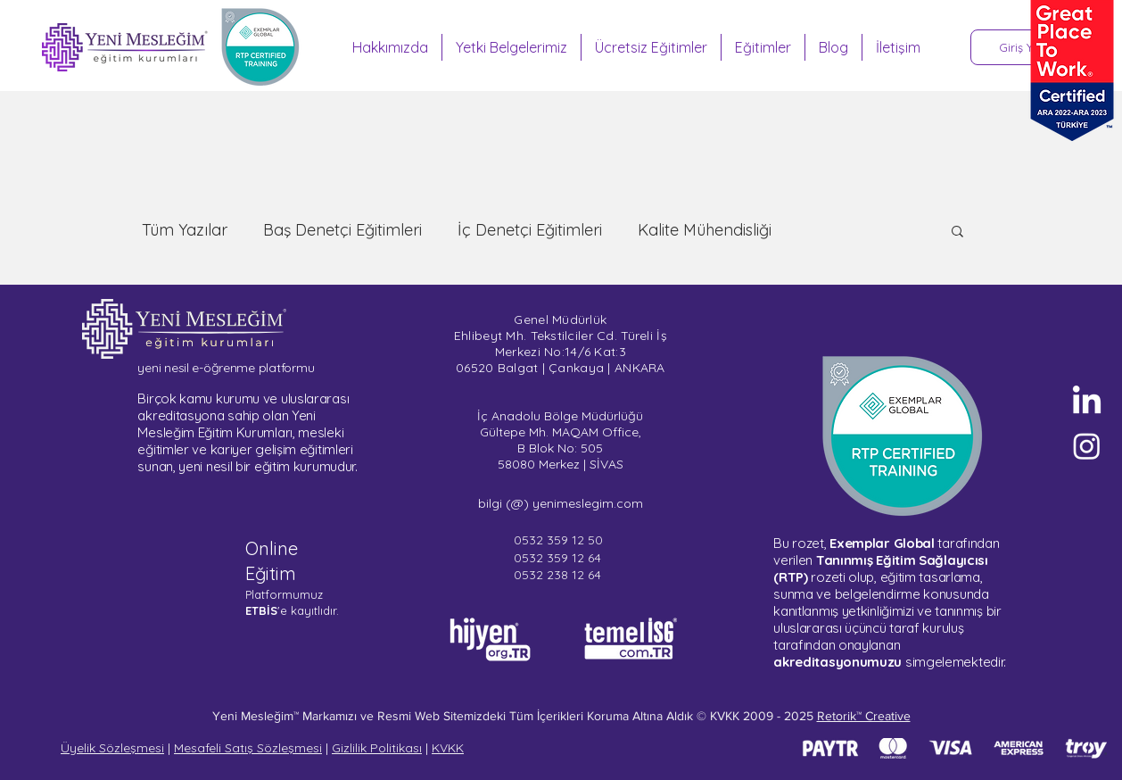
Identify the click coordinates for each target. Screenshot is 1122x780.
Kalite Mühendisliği (704, 230)
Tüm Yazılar (184, 230)
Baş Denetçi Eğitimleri (342, 230)
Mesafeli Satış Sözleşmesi (248, 748)
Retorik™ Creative (864, 716)
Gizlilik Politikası (377, 748)
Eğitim (270, 573)
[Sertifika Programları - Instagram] (1086, 445)
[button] (957, 232)
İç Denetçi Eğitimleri (530, 230)
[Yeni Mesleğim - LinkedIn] (1086, 402)
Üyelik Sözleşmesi (112, 748)
